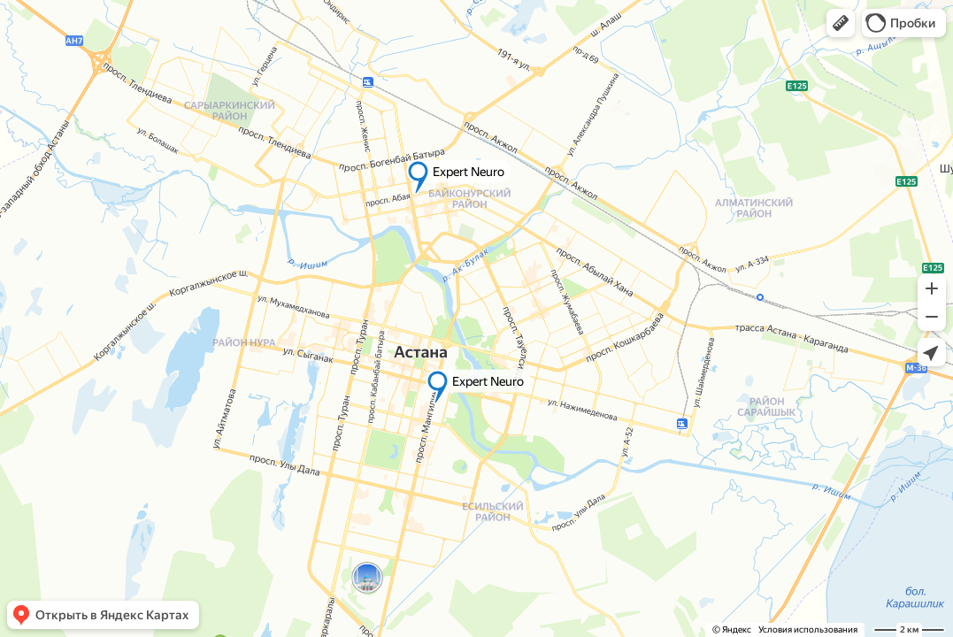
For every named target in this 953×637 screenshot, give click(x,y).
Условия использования (807, 629)
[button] (840, 23)
